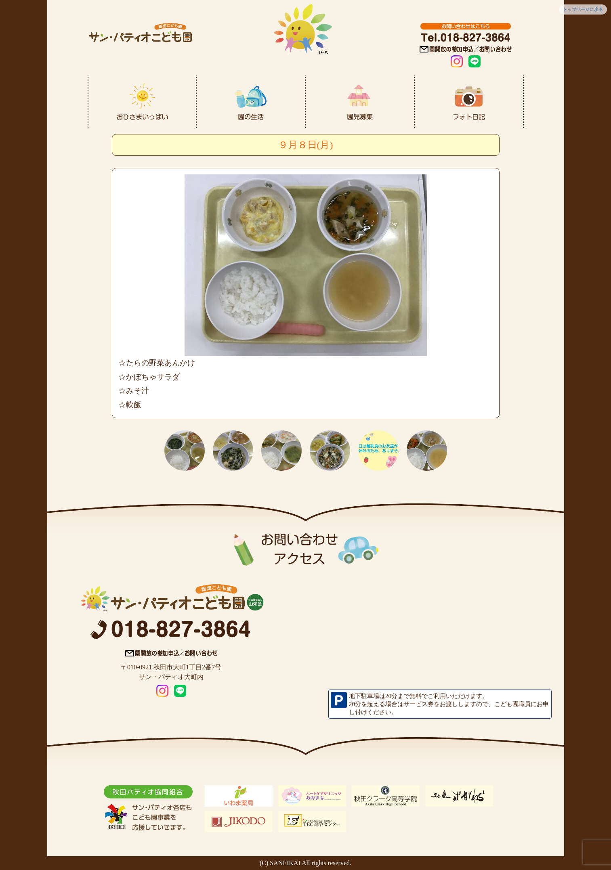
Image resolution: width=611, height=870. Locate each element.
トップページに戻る (583, 9)
